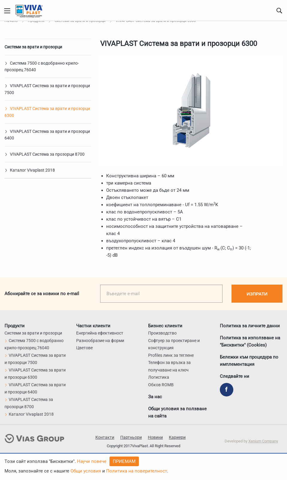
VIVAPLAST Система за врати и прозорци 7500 (47, 89)
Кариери (177, 437)
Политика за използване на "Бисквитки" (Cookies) (250, 341)
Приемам (124, 461)
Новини (155, 437)
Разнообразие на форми (100, 340)
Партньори (131, 437)
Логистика (158, 377)
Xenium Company (263, 441)
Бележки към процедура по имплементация (249, 360)
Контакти (104, 437)
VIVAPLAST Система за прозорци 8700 (44, 154)
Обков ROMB (161, 384)
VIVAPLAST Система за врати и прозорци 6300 (47, 112)
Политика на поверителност (136, 471)
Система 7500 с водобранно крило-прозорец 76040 (41, 66)
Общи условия (85, 471)
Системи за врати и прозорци (33, 46)
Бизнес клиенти (165, 326)
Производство (162, 333)
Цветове (84, 347)
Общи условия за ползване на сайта (177, 412)
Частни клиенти (93, 326)
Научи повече (91, 461)
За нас (155, 396)
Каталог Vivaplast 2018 (29, 170)
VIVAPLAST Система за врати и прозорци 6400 (47, 134)
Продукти (14, 326)
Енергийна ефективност (99, 333)
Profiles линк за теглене (171, 355)
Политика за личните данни (250, 326)
